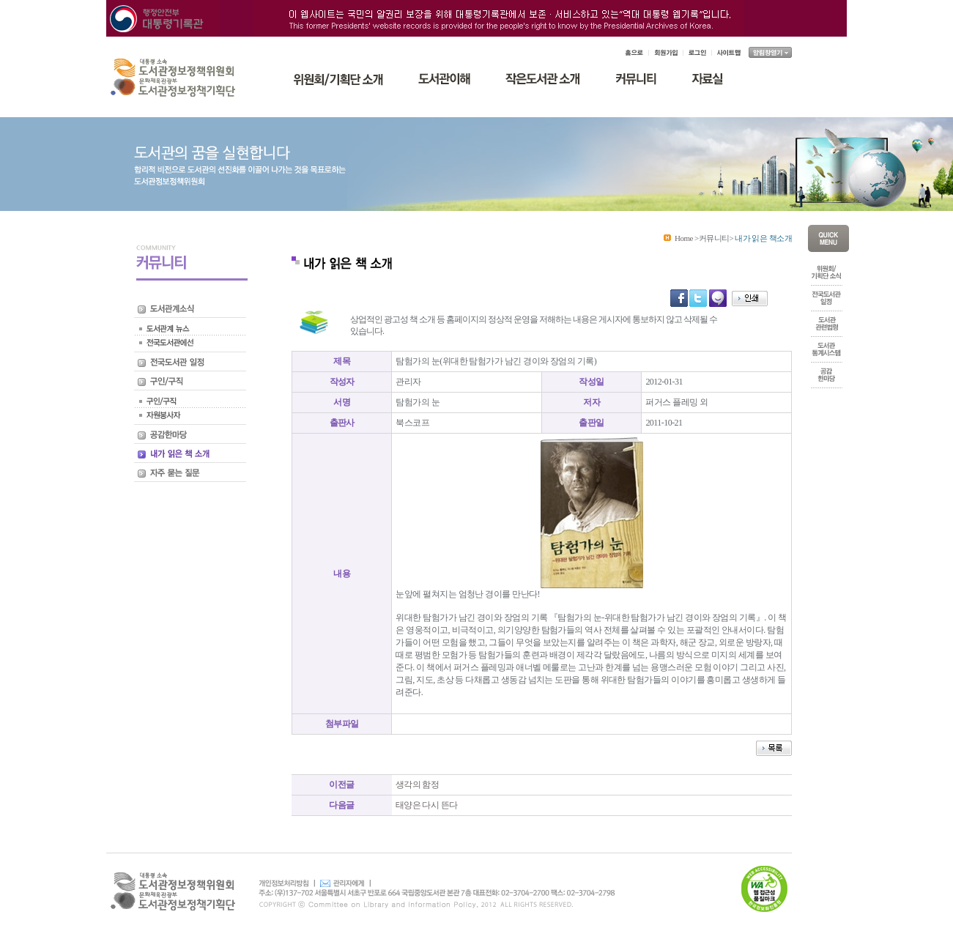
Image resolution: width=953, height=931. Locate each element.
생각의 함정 (418, 784)
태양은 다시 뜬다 (427, 805)
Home (684, 238)
